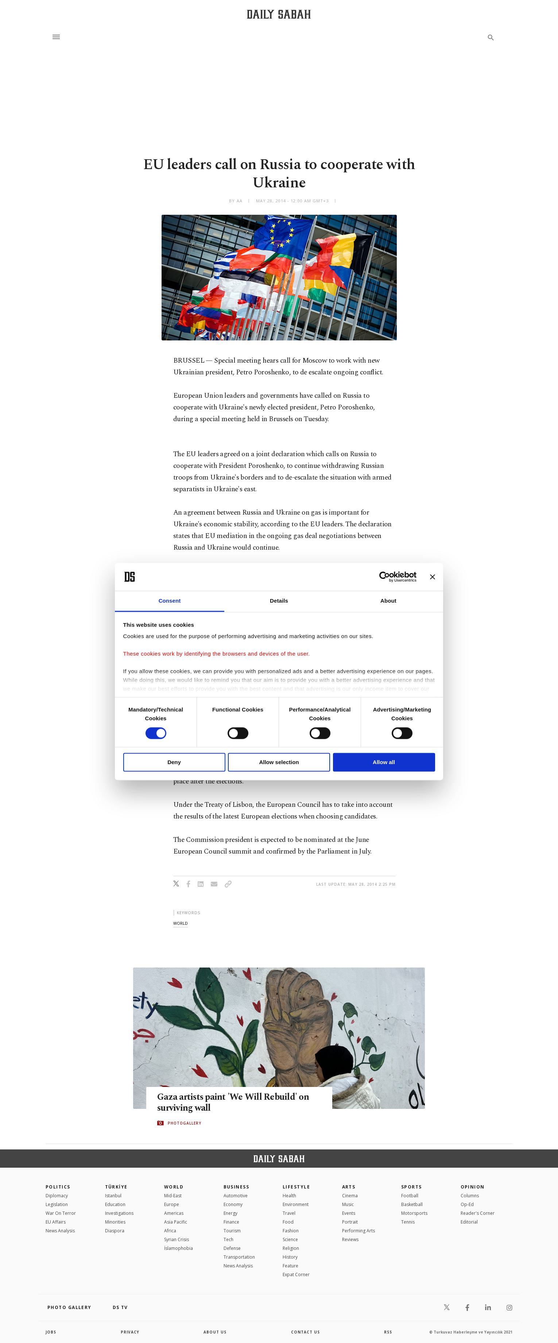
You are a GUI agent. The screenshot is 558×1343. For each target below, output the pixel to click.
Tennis (408, 1222)
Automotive (236, 1196)
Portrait (350, 1222)
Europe (171, 1204)
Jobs (51, 1332)
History (290, 1257)
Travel (289, 1213)
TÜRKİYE (116, 1187)
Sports (411, 1187)
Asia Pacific (175, 1222)
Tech (228, 1239)
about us (215, 1332)
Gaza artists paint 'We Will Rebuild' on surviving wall (233, 1103)
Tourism (232, 1231)
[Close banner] (432, 576)
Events (348, 1213)
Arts (349, 1187)
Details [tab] (279, 601)
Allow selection (279, 762)
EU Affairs (56, 1222)
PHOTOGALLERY (184, 1123)
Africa (170, 1231)
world (180, 923)
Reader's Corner (478, 1213)
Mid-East (173, 1196)
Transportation (239, 1257)
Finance (231, 1222)
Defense (232, 1248)
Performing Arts (358, 1231)
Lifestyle (296, 1187)
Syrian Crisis (176, 1239)
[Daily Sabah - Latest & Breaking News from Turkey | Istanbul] (279, 14)
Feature (290, 1266)
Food (288, 1222)
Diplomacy (57, 1196)
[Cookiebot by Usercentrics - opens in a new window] (384, 576)
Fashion (291, 1231)
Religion (291, 1248)
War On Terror (61, 1213)
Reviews (350, 1239)
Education (115, 1204)
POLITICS (58, 1187)
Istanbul (113, 1196)
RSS (388, 1332)
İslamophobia (178, 1248)
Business (236, 1187)
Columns (470, 1196)
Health (289, 1196)
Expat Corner (296, 1274)
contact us (305, 1332)
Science (290, 1239)
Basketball (412, 1204)
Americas (173, 1213)
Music (348, 1204)
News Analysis (60, 1231)
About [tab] (388, 601)
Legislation (57, 1204)
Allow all (384, 762)
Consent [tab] (170, 601)
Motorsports (414, 1213)
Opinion (473, 1187)
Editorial (469, 1222)
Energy (230, 1213)
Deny (174, 762)
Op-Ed (467, 1204)
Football (409, 1196)
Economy (233, 1204)
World (173, 1187)
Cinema (350, 1196)
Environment (296, 1204)
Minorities (115, 1222)
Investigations (119, 1213)
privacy (130, 1332)
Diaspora (114, 1231)
